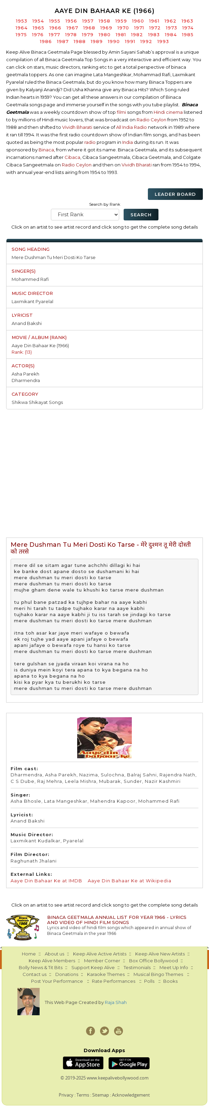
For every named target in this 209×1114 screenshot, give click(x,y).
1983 (154, 34)
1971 (139, 27)
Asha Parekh (25, 374)
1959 (121, 21)
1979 (88, 34)
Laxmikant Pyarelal (32, 301)
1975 (21, 34)
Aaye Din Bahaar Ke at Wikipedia (129, 880)
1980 (105, 34)
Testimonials (137, 967)
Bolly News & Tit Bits (40, 967)
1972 (155, 27)
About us (54, 953)
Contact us (34, 974)
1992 (146, 41)
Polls (149, 981)
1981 (121, 34)
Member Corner (102, 960)
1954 (38, 21)
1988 (80, 41)
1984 (171, 34)
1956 (71, 21)
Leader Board (175, 194)
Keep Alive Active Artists (99, 953)
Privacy (66, 1095)
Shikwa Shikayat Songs (37, 402)
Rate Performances (113, 981)
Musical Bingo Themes (158, 974)
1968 (89, 27)
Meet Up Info (173, 967)
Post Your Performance (57, 981)
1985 (188, 34)
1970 (123, 27)
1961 (154, 21)
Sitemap (100, 1095)
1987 (63, 41)
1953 (21, 21)
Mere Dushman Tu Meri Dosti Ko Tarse (54, 257)
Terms (82, 1095)
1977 (54, 34)
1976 (38, 34)
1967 (72, 27)
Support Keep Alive (93, 967)
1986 (46, 41)
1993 (163, 41)
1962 (171, 21)
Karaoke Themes (106, 974)
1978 (71, 34)
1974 (188, 27)
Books (170, 981)
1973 (171, 27)
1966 (55, 27)
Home (29, 953)
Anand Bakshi (27, 323)
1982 (137, 34)
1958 (104, 21)
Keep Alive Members (52, 960)
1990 (114, 41)
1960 (138, 21)
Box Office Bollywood (153, 960)
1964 (22, 27)
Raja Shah (116, 1002)
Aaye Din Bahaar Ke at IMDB (46, 880)
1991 (130, 41)
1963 (187, 21)
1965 (38, 27)
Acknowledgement (131, 1095)
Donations (66, 974)
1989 (97, 41)
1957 (88, 21)
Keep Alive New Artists (160, 953)
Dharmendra (26, 380)
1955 (54, 21)
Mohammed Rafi (30, 279)
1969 (106, 27)
